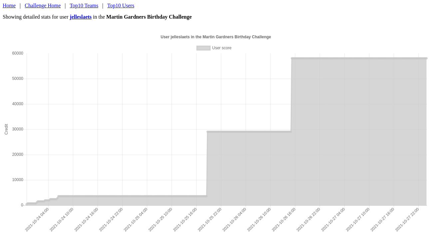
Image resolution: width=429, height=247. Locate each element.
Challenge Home (43, 5)
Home (9, 5)
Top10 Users (120, 5)
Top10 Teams (84, 5)
